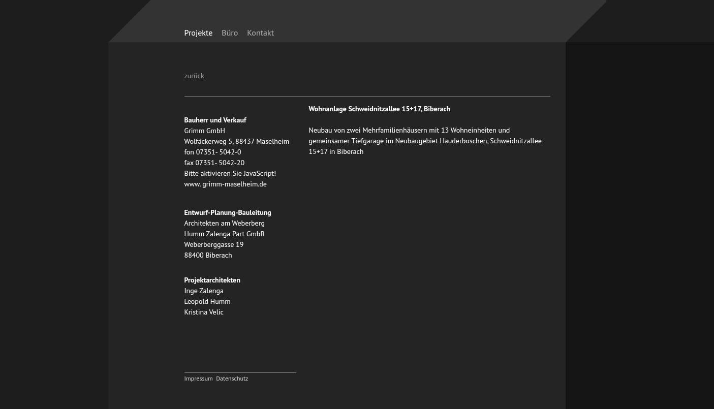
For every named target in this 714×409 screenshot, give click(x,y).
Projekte (198, 32)
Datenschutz (232, 378)
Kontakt (260, 32)
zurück (194, 75)
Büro (230, 32)
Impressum (198, 378)
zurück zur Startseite (475, 27)
